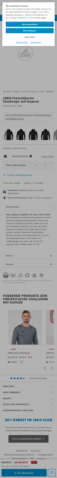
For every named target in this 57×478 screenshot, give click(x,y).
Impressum (36, 42)
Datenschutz (22, 42)
